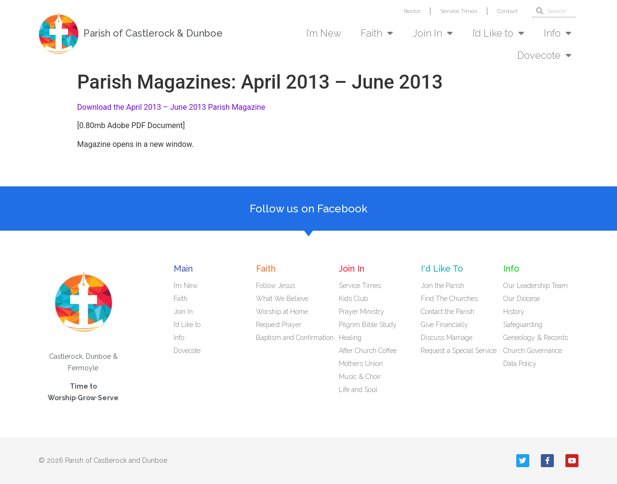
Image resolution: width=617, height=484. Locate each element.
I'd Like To (442, 268)
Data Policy (520, 363)
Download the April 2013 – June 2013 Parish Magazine (171, 107)
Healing (350, 337)
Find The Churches (449, 298)
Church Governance (532, 350)
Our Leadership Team (535, 285)
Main (183, 268)
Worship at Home (282, 311)
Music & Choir (360, 376)
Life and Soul (358, 389)
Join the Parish (442, 285)
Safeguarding (522, 324)
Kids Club (353, 298)
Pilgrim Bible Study (368, 324)
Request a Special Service (458, 350)
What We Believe (282, 298)
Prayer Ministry (361, 311)
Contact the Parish (447, 311)
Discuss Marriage (446, 337)
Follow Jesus (275, 285)
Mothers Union (361, 363)
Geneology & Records (535, 337)
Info (558, 33)
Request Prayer (278, 324)
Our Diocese (521, 298)
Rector (412, 11)
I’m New (323, 33)
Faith (377, 33)
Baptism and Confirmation (295, 337)
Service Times (458, 11)
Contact (507, 11)
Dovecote (544, 55)
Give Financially (444, 324)
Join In (433, 33)
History (513, 311)
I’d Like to (498, 33)
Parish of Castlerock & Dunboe (153, 33)
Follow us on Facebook (308, 208)
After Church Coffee (368, 350)
